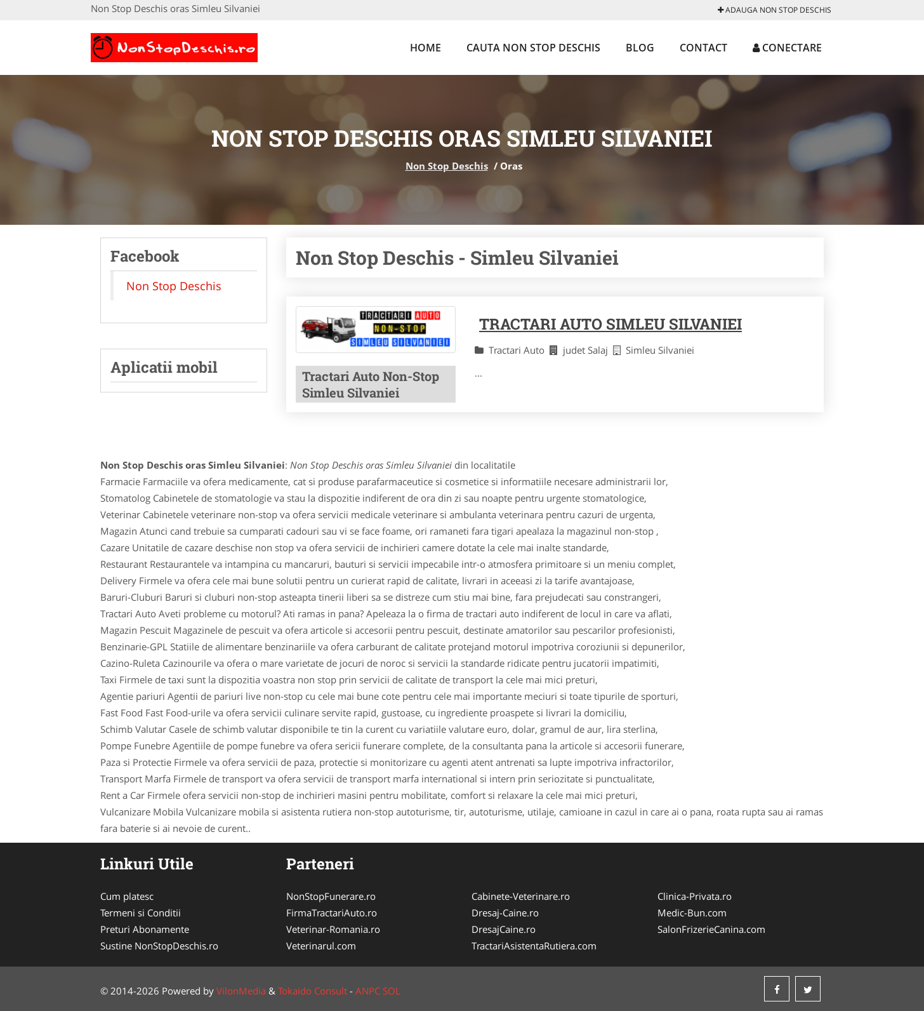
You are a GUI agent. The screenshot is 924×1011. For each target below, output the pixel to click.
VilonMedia (241, 990)
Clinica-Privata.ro (694, 896)
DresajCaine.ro (504, 929)
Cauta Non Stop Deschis (533, 48)
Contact (703, 48)
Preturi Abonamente (144, 929)
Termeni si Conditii (140, 912)
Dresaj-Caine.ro (505, 912)
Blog (640, 48)
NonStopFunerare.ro (331, 896)
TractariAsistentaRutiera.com (534, 945)
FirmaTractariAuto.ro (331, 912)
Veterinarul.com (321, 945)
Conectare (787, 48)
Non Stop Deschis (447, 165)
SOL (391, 990)
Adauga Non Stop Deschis (774, 9)
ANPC (367, 990)
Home (425, 48)
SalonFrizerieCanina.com (711, 929)
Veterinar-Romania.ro (333, 929)
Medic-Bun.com (692, 912)
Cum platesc (127, 896)
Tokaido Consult (312, 990)
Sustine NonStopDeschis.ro (159, 945)
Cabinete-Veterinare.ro (521, 896)
